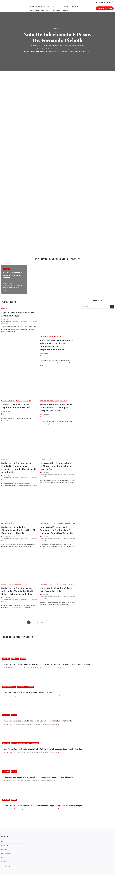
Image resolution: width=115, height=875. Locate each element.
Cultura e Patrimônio (8, 400)
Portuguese (6, 866)
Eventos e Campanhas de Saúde (49, 400)
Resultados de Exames (60, 10)
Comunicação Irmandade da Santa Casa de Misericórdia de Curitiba (63, 45)
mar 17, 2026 (8, 724)
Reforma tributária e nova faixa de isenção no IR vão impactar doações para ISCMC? (56, 407)
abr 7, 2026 (8, 668)
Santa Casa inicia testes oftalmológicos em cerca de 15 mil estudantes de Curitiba (18, 530)
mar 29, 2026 (9, 696)
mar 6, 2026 (8, 781)
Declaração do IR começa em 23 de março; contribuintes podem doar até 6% (56, 465)
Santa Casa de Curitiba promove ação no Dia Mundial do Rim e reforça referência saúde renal (17, 590)
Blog (48, 10)
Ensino (74, 6)
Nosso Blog (51, 336)
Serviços (50, 6)
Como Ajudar (63, 6)
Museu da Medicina (37, 10)
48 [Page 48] (42, 621)
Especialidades (6, 854)
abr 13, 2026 (36, 45)
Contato (4, 862)
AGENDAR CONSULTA (105, 8)
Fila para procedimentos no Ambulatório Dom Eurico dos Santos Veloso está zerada (38, 777)
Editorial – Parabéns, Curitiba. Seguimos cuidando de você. (16, 406)
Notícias (57, 29)
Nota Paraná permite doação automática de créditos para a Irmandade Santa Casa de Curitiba (57, 530)
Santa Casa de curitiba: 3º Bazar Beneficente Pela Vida (56, 589)
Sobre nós (40, 6)
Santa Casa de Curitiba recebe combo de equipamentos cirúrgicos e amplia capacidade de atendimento (19, 467)
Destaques (43, 336)
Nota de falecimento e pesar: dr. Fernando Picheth (57, 37)
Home (32, 6)
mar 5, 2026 (8, 809)
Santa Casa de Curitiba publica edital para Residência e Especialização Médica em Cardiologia (43, 805)
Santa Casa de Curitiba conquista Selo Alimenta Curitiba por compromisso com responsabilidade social (56, 345)
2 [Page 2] (34, 621)
